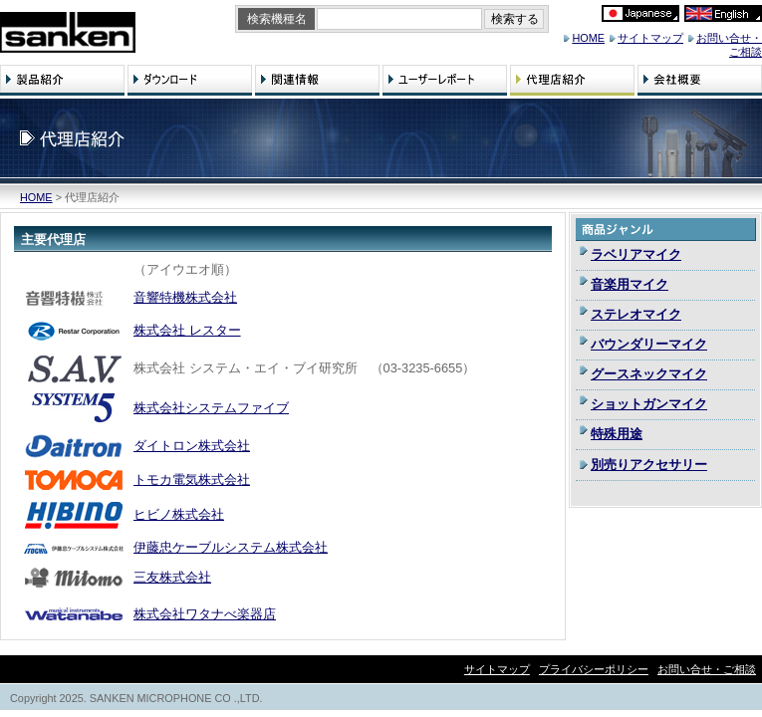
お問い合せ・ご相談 (706, 669)
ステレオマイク (636, 314)
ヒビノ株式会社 (178, 514)
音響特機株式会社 (185, 297)
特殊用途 (616, 433)
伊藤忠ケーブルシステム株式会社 (230, 547)
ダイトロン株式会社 (191, 445)
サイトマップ (650, 38)
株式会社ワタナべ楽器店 (204, 613)
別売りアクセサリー (649, 464)
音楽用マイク (629, 284)
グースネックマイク (649, 373)
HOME (588, 38)
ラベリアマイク (636, 254)
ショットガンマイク (649, 403)
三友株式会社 (172, 577)
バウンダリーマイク (649, 344)
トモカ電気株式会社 (191, 479)
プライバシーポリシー (593, 669)
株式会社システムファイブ (211, 407)
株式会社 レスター (187, 330)
